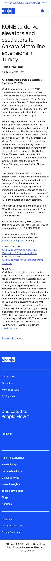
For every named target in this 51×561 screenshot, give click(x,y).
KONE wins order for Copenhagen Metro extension (22, 261)
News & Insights (11, 484)
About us (7, 504)
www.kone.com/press (13, 240)
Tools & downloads (12, 490)
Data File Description (12, 525)
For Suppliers (8, 396)
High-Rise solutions (13, 457)
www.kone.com (9, 328)
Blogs (5, 497)
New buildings (10, 464)
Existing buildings (12, 471)
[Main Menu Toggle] (47, 11)
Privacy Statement (11, 532)
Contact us (7, 383)
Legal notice (8, 519)
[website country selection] (42, 11)
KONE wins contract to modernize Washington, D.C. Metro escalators (19, 251)
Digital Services (10, 477)
